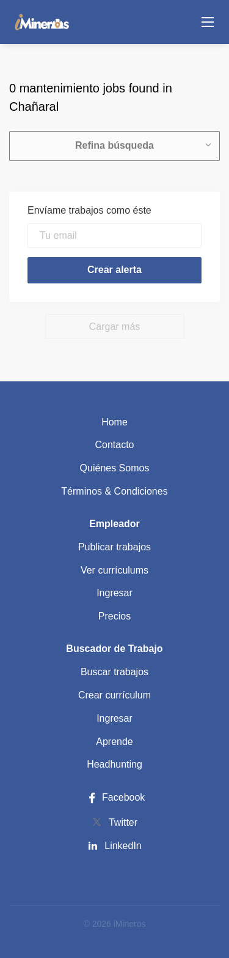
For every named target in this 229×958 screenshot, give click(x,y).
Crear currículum (114, 695)
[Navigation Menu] (208, 22)
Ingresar (114, 593)
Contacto (114, 445)
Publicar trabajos (114, 547)
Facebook (114, 797)
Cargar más (114, 326)
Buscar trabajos (114, 672)
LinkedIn (123, 845)
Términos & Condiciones (114, 491)
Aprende (114, 741)
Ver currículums (114, 570)
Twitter (123, 822)
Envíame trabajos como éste (89, 210)
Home (114, 422)
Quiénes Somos (115, 468)
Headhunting (114, 764)
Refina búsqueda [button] (114, 145)
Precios (114, 616)
